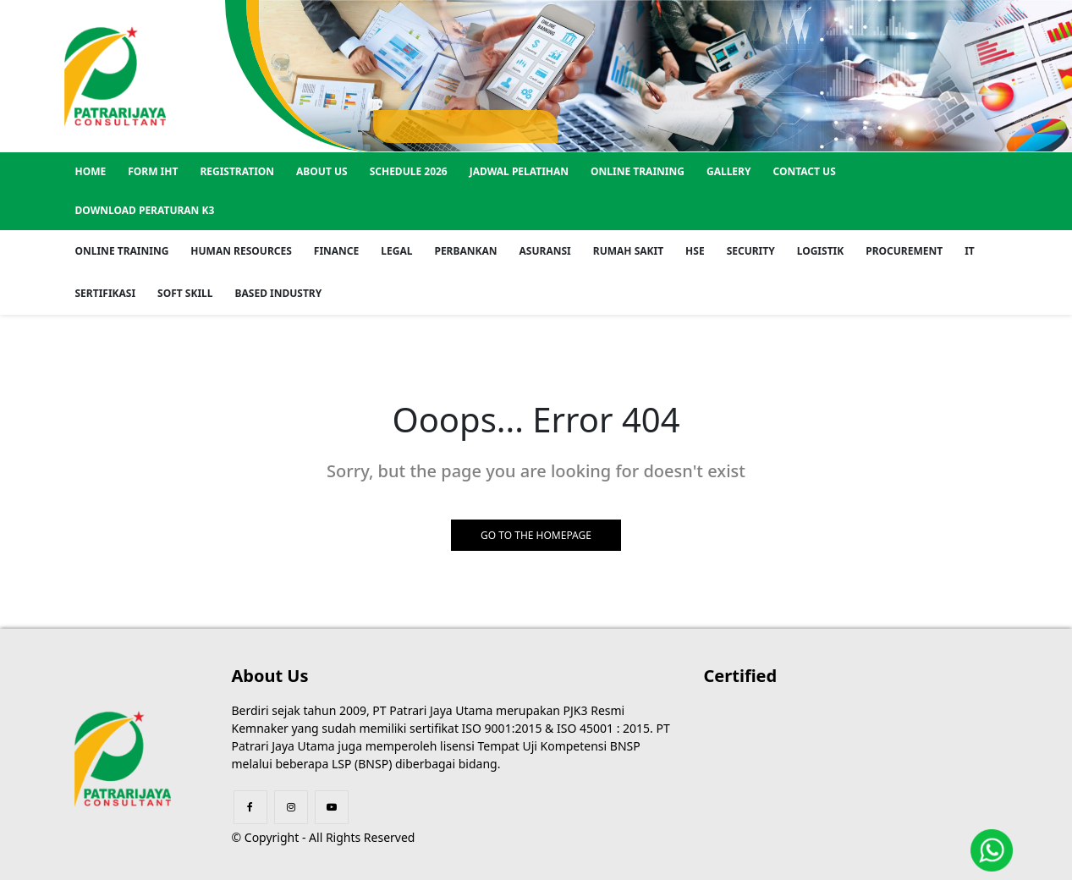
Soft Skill (184, 293)
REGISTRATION (237, 171)
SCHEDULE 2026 (409, 171)
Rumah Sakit (628, 251)
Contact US (803, 171)
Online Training (637, 171)
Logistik (820, 251)
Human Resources (240, 251)
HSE (695, 251)
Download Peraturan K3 (145, 210)
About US (322, 171)
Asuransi (545, 251)
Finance (337, 251)
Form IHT (153, 171)
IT (970, 251)
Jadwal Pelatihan (519, 171)
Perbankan (465, 251)
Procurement (904, 251)
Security (751, 251)
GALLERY (728, 171)
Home (91, 171)
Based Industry (278, 293)
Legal (396, 251)
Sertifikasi (105, 293)
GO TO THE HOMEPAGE (536, 535)
